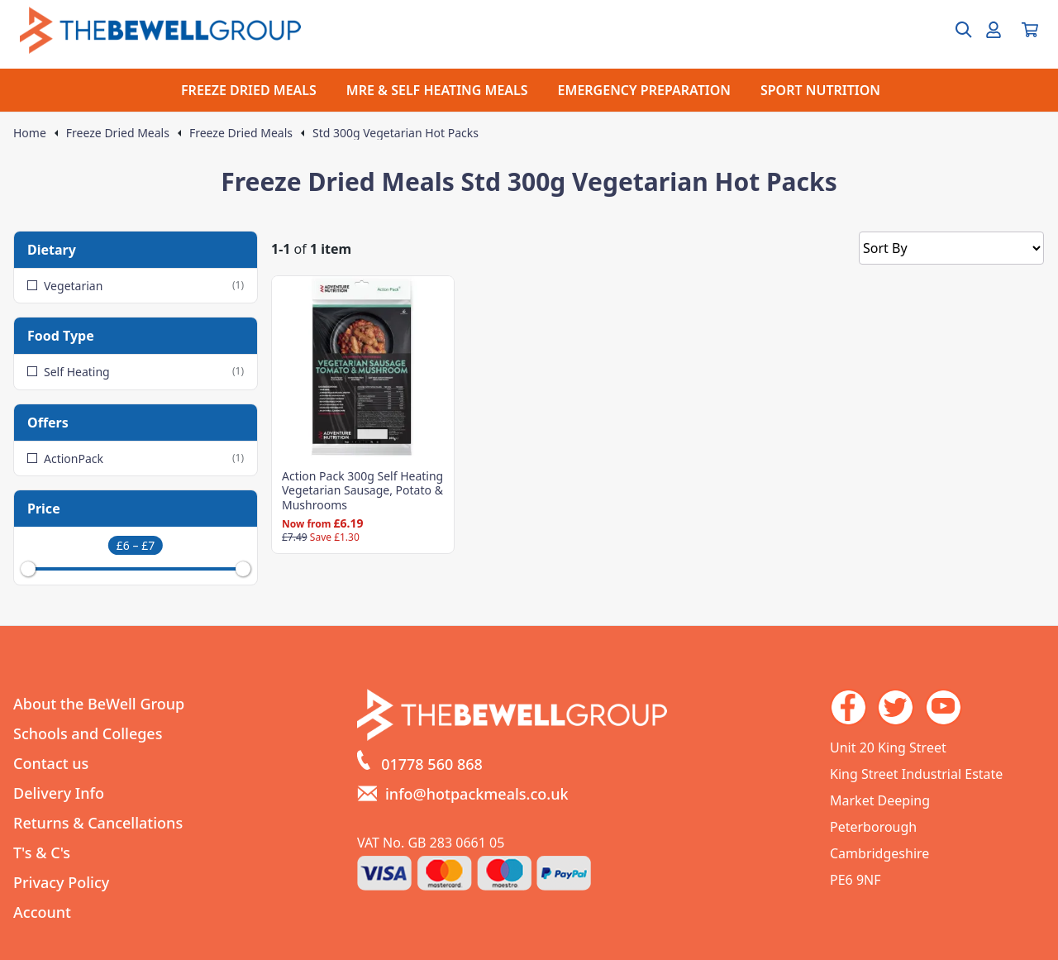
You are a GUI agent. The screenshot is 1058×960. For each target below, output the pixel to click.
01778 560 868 (432, 764)
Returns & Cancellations (98, 823)
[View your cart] (1030, 29)
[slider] (28, 568)
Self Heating (135, 372)
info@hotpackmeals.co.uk (477, 794)
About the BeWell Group (98, 704)
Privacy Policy (61, 882)
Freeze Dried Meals (117, 133)
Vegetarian (135, 286)
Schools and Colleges (87, 733)
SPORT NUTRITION (820, 90)
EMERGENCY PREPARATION (644, 90)
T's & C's (41, 852)
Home (29, 133)
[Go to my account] (993, 29)
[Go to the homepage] (160, 30)
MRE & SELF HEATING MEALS (437, 90)
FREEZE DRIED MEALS (249, 90)
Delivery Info (58, 793)
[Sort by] (951, 248)
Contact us (50, 763)
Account (42, 912)
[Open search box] (954, 29)
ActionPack (135, 458)
